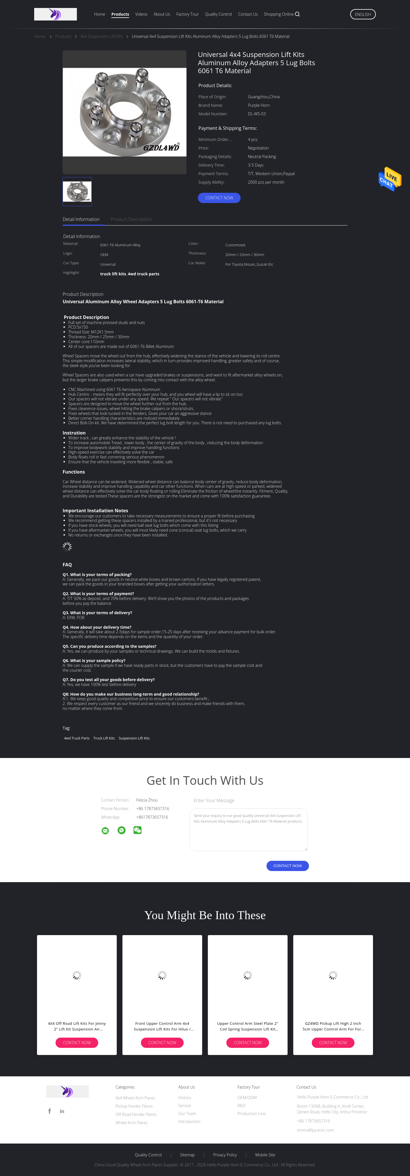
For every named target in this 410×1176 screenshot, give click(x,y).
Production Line (251, 1113)
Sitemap (187, 1155)
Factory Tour (188, 14)
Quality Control (218, 14)
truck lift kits (104, 738)
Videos (141, 14)
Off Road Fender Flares (136, 1114)
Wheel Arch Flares (132, 1122)
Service (184, 1105)
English (363, 14)
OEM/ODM (247, 1097)
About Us (161, 14)
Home (99, 14)
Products (120, 14)
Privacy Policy (225, 1155)
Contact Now (219, 197)
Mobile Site (265, 1155)
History (184, 1097)
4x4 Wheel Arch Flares (135, 1098)
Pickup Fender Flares (134, 1106)
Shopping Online (279, 14)
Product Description (131, 219)
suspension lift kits (134, 738)
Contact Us (248, 14)
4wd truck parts (76, 738)
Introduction (189, 1121)
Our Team (187, 1113)
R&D (241, 1105)
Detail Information (81, 219)
